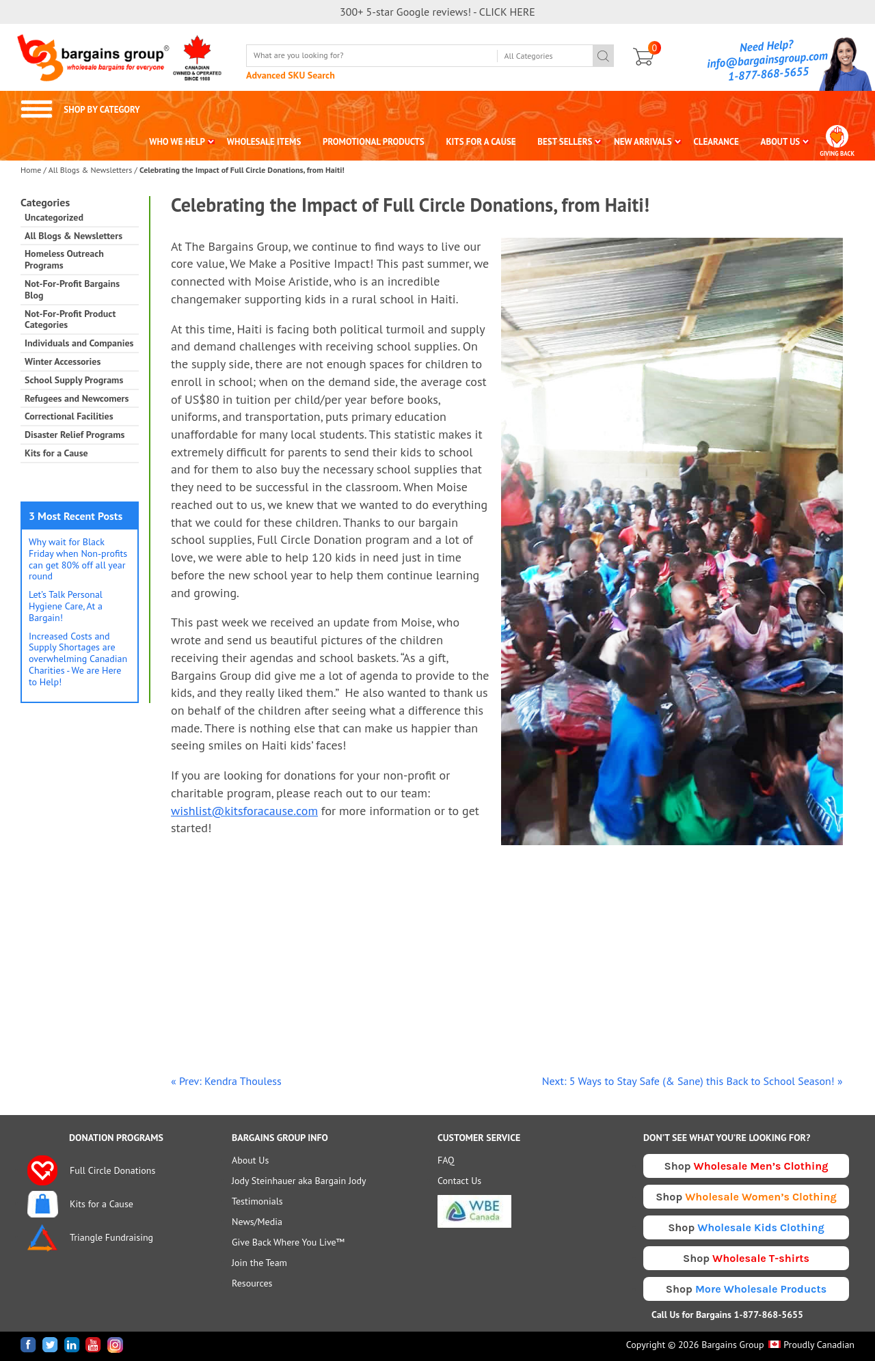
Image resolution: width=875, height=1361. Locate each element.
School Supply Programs (74, 380)
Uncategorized (54, 217)
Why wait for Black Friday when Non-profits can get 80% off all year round (78, 559)
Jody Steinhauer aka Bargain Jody (299, 1180)
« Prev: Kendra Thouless (226, 1081)
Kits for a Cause (56, 453)
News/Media (257, 1221)
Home (31, 170)
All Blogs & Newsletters (91, 170)
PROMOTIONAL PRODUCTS (374, 142)
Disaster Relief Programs (74, 435)
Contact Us (459, 1180)
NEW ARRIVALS (643, 142)
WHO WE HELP (177, 142)
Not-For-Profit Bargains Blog (72, 289)
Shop (746, 1165)
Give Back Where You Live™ (288, 1242)
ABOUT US (780, 142)
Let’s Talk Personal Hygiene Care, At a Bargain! (66, 606)
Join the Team (259, 1262)
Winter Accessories (62, 362)
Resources (252, 1283)
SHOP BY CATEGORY (80, 109)
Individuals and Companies (79, 343)
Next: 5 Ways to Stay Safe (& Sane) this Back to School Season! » (692, 1081)
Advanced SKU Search (290, 75)
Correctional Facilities (69, 416)
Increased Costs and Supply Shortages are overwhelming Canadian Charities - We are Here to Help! (78, 659)
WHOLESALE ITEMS (264, 142)
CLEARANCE (715, 142)
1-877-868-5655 (768, 74)
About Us (250, 1160)
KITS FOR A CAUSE (481, 142)
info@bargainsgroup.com (768, 59)
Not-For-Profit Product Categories (70, 319)
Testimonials (257, 1201)
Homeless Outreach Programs (64, 259)
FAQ (446, 1160)
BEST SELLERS (564, 142)
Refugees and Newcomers (77, 398)
